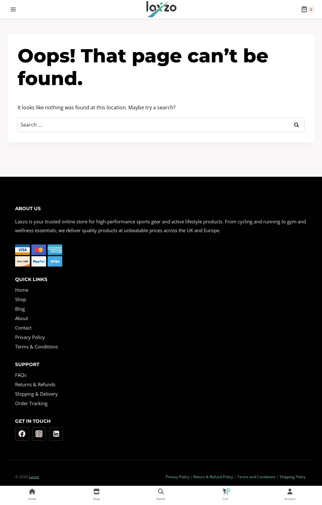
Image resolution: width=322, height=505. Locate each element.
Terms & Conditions (36, 346)
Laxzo (34, 476)
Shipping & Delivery (36, 394)
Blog (20, 309)
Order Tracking (31, 403)
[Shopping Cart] (307, 9)
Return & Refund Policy (213, 476)
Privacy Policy (30, 337)
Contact (23, 327)
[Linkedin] (56, 434)
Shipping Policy (293, 476)
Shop (20, 299)
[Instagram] (39, 434)
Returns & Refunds (35, 384)
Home (21, 290)
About (21, 318)
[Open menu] (13, 9)
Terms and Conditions (256, 476)
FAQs (20, 375)
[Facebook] (22, 434)
